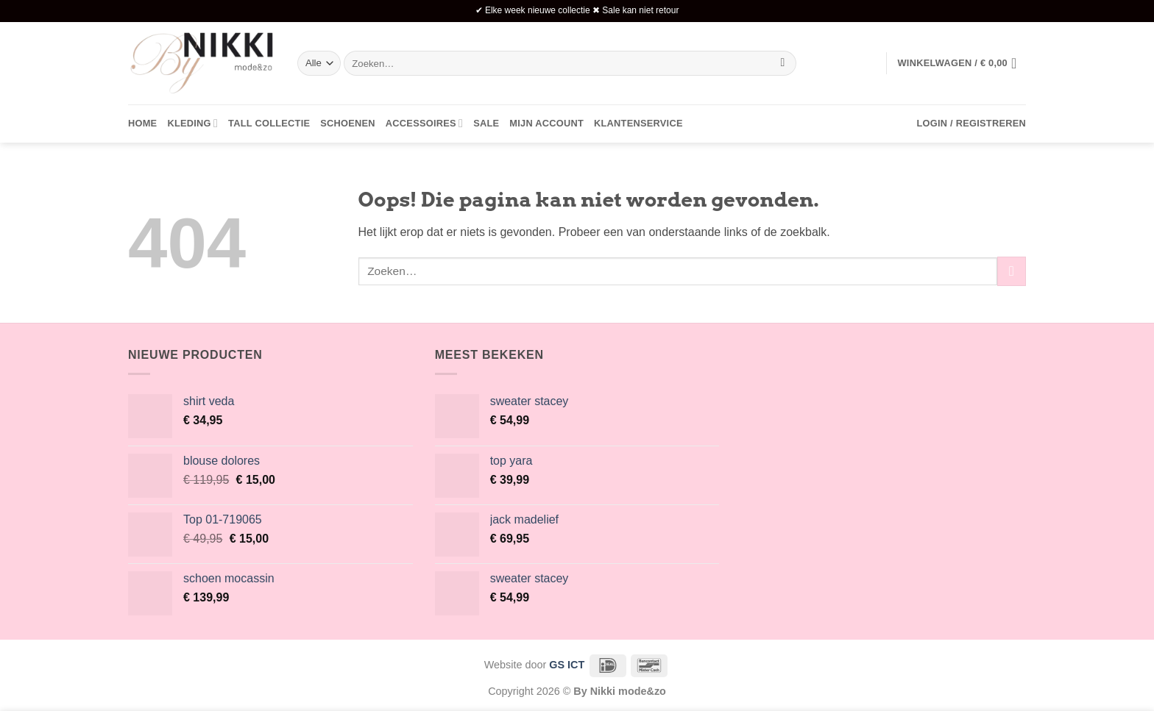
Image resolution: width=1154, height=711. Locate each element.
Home (142, 123)
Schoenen (347, 123)
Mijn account (546, 123)
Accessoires (424, 123)
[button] (962, 63)
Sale (486, 123)
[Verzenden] (783, 63)
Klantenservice (638, 123)
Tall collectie (269, 123)
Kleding (192, 123)
